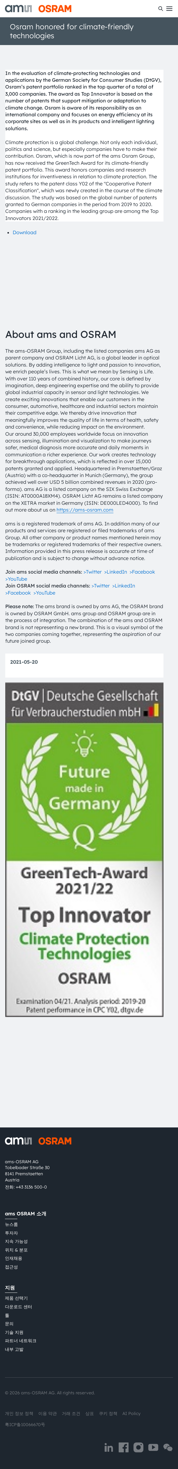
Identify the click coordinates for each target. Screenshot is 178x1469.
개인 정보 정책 (19, 1414)
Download (24, 232)
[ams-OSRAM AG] (38, 8)
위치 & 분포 (16, 1250)
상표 (89, 1414)
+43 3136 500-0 (31, 1187)
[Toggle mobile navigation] (169, 8)
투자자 (11, 1233)
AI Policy (131, 1414)
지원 (10, 1287)
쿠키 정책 (108, 1414)
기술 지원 (14, 1332)
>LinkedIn (115, 658)
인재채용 (13, 1258)
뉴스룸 (11, 1224)
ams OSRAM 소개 (25, 1214)
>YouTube (16, 665)
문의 (9, 1324)
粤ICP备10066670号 (25, 1424)
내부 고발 (14, 1349)
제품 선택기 (16, 1298)
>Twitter (92, 658)
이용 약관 (47, 1414)
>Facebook (142, 658)
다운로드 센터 (18, 1306)
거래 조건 (71, 1414)
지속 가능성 (16, 1241)
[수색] (161, 8)
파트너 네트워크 (20, 1341)
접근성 (11, 1267)
